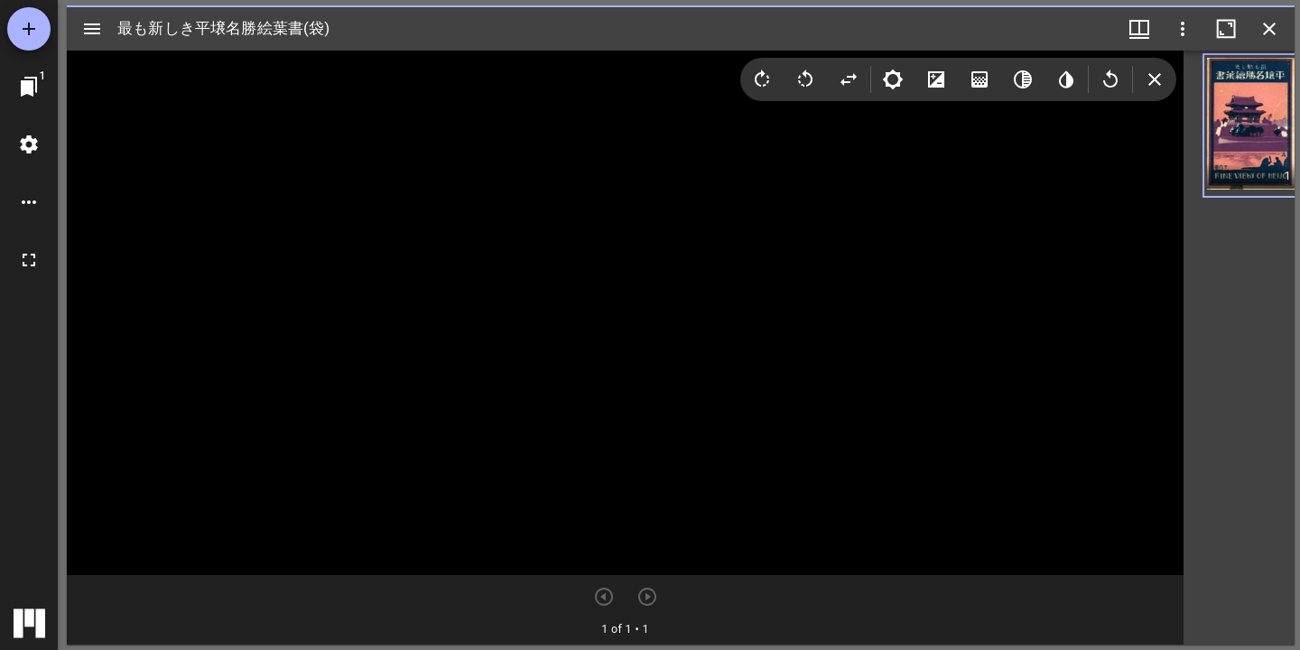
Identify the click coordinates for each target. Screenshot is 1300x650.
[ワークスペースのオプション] (29, 202)
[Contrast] (936, 79)
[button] (1239, 125)
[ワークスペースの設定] (29, 144)
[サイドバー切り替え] (92, 29)
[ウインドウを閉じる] (1269, 29)
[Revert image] (1110, 79)
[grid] (1239, 348)
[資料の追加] (29, 29)
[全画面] (29, 260)
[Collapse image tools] (1154, 79)
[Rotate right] (762, 79)
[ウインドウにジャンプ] (29, 86)
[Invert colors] (1066, 79)
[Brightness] (893, 79)
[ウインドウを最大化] (1226, 29)
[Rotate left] (805, 79)
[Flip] (848, 79)
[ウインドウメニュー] (1139, 29)
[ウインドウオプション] (1182, 29)
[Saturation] (979, 79)
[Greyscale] (1023, 79)
